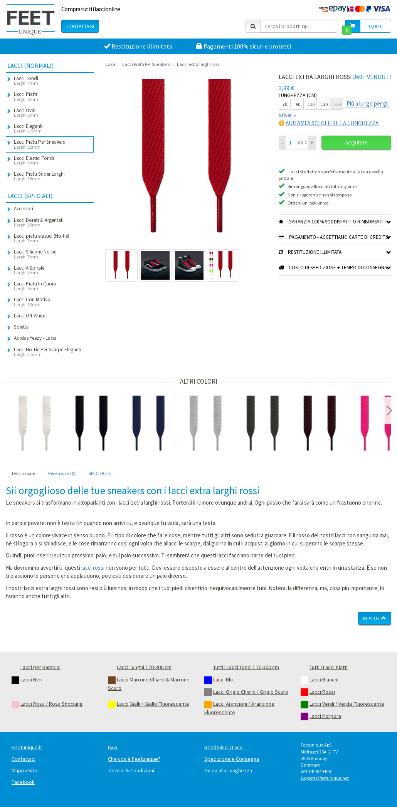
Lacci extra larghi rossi (198, 64)
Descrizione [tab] (23, 473)
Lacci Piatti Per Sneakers (146, 64)
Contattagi (80, 26)
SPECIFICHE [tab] (100, 473)
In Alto (374, 618)
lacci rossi (92, 567)
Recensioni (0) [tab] (62, 473)
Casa (110, 64)
